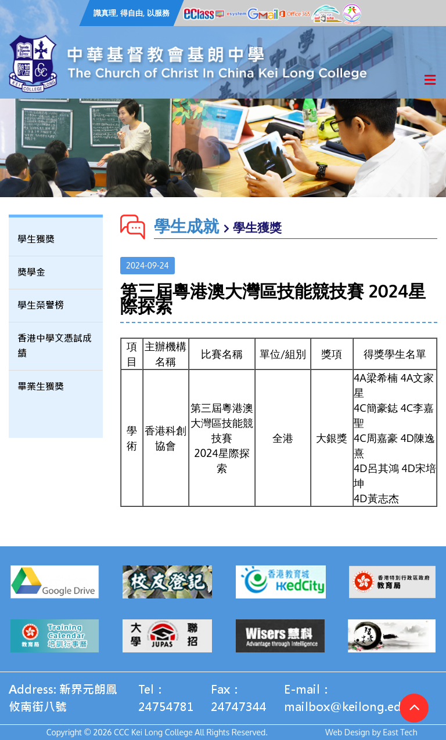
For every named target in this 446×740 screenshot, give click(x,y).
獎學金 (31, 272)
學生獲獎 (36, 239)
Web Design (347, 732)
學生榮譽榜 (40, 305)
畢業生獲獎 (40, 386)
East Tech (400, 732)
